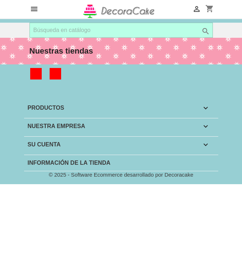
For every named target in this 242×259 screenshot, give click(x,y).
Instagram (55, 73)
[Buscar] (121, 30)
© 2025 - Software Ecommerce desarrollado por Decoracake (121, 175)
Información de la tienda (69, 163)
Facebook (36, 73)
